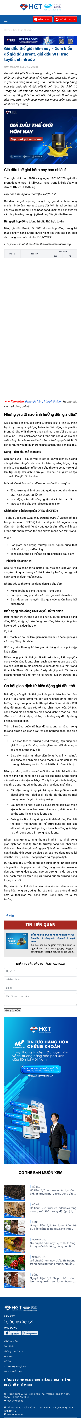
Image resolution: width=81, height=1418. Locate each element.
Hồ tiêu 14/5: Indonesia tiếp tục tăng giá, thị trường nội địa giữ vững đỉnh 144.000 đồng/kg (52, 1192)
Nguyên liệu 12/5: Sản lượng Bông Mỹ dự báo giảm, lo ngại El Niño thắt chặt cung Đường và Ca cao (53, 1227)
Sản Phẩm (9, 1346)
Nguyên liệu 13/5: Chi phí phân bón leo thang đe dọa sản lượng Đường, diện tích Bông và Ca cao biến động (52, 1279)
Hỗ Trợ (7, 1361)
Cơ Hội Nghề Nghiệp (15, 1366)
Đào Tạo (8, 1356)
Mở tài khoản (65, 19)
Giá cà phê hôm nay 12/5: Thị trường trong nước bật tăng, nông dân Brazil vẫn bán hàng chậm (53, 1244)
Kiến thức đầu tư (22, 30)
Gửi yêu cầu (12, 1010)
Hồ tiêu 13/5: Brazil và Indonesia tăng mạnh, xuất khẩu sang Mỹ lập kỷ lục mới (53, 1209)
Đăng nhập (42, 19)
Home (7, 30)
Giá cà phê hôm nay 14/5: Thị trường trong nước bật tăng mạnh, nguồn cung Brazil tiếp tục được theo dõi (52, 1262)
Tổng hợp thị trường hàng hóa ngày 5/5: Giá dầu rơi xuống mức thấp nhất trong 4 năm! (53, 938)
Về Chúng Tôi (11, 1341)
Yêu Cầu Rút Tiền (13, 1371)
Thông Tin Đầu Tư (13, 1351)
